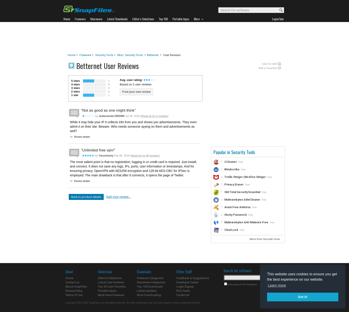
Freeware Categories (150, 278)
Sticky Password (235, 214)
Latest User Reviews (111, 282)
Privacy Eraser (233, 184)
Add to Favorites (268, 68)
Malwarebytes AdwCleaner (242, 199)
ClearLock (231, 229)
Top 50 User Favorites (112, 286)
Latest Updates (147, 290)
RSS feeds (183, 290)
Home (71, 55)
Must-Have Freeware (111, 295)
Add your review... (118, 197)
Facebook (182, 295)
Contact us (72, 282)
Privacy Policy (74, 290)
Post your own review (136, 91)
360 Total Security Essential (242, 192)
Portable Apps (107, 290)
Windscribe (231, 169)
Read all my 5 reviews (155, 116)
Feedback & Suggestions (192, 278)
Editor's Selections (110, 278)
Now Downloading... (150, 295)
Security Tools (104, 55)
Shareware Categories (151, 282)
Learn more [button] (277, 285)
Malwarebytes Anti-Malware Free (246, 222)
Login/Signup (185, 286)
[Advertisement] (174, 38)
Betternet (152, 55)
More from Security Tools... (266, 239)
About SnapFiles (76, 286)
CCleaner (230, 161)
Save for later (269, 63)
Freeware (85, 55)
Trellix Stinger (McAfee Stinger (245, 177)
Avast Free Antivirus (237, 207)
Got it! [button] (302, 297)
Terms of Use (74, 295)
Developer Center (187, 282)
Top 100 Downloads (150, 286)
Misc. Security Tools (130, 55)
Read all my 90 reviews (145, 155)
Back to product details (86, 197)
